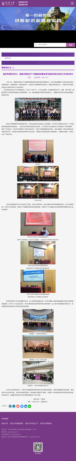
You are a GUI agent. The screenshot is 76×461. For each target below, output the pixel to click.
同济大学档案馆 (46, 423)
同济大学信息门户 (31, 423)
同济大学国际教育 (16, 423)
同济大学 (5, 423)
